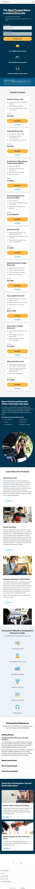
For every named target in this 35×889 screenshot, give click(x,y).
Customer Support (5, 870)
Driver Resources (4, 876)
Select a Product (7, 31)
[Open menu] (33, 2)
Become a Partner (4, 878)
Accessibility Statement (6, 881)
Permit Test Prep (17, 531)
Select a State (6, 25)
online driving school (9, 482)
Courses (2, 873)
